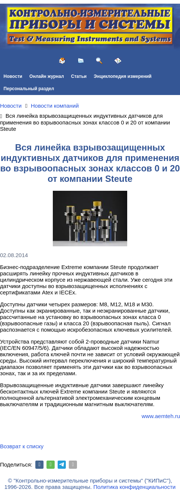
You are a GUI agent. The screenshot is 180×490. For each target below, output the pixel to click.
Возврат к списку (22, 446)
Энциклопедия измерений (122, 76)
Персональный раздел (29, 88)
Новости (13, 76)
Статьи (79, 76)
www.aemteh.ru (161, 416)
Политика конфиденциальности (134, 487)
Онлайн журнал (46, 76)
